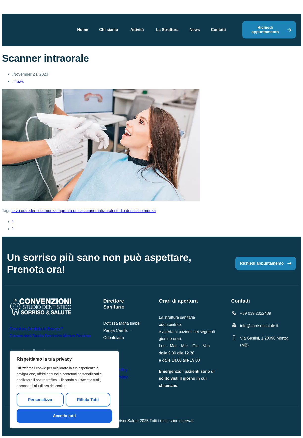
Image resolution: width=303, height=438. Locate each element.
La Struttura (165, 30)
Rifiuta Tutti (88, 400)
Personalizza (40, 400)
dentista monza (43, 211)
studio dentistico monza (135, 211)
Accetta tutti (64, 416)
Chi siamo (113, 30)
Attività (139, 30)
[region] (64, 389)
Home (91, 30)
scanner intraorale (98, 211)
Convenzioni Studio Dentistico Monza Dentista (50, 336)
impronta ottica (70, 211)
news (19, 81)
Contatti (209, 30)
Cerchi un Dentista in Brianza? (36, 329)
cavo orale (20, 211)
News (189, 30)
